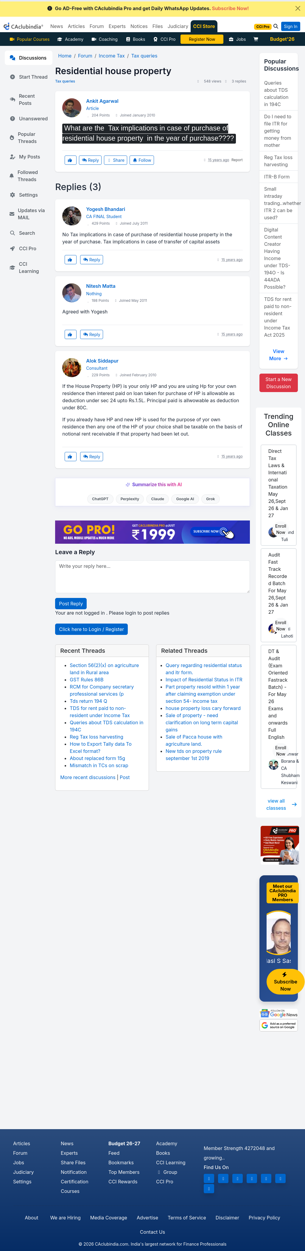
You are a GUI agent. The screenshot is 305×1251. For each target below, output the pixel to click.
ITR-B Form (277, 177)
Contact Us (152, 1232)
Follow (141, 160)
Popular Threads (23, 137)
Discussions (28, 58)
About (31, 1218)
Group (166, 1172)
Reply (90, 160)
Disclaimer (227, 1218)
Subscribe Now (285, 982)
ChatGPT (100, 499)
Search (22, 233)
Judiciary (23, 1172)
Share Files (73, 1162)
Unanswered (29, 119)
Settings (24, 195)
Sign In (290, 26)
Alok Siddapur (102, 361)
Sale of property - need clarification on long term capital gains (202, 722)
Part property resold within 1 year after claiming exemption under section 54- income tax (203, 694)
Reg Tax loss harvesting (96, 737)
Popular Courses (29, 39)
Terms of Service (187, 1218)
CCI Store (204, 26)
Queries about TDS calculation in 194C (276, 93)
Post (125, 777)
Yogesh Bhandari (105, 209)
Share (116, 160)
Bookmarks (121, 1162)
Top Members (123, 1172)
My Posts (25, 157)
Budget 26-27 (124, 1143)
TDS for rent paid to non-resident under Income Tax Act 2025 (278, 317)
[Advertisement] (152, 1084)
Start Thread (29, 77)
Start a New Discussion (278, 382)
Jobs (237, 39)
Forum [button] (97, 26)
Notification (74, 1172)
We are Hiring (65, 1218)
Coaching (104, 39)
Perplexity (130, 499)
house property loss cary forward (203, 708)
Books (135, 39)
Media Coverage (108, 1218)
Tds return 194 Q (88, 701)
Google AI (185, 499)
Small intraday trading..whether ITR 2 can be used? (281, 203)
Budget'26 (282, 39)
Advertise (147, 1218)
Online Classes (279, 424)
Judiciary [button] (178, 26)
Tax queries (65, 81)
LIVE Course (202, 39)
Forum (20, 1153)
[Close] (298, 8)
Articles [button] (76, 26)
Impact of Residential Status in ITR (204, 680)
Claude (157, 499)
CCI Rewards (122, 1182)
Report (237, 160)
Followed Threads (24, 175)
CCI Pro (164, 39)
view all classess (281, 804)
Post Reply (71, 604)
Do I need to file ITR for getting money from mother (278, 131)
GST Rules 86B (86, 680)
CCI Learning (24, 267)
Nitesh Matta (100, 286)
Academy (70, 39)
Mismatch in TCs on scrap (99, 765)
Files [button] (157, 26)
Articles (21, 1143)
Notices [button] (139, 26)
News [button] (56, 26)
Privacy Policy (264, 1218)
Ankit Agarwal (102, 101)
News (67, 1143)
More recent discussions (87, 777)
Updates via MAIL (27, 213)
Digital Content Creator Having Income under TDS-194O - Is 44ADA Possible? (277, 258)
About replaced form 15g (97, 758)
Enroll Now (280, 529)
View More (278, 354)
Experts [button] (117, 26)
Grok (210, 499)
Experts (69, 1153)
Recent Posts (22, 99)
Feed (113, 1153)
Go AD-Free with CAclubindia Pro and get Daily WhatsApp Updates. (148, 8)
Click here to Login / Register (91, 629)
